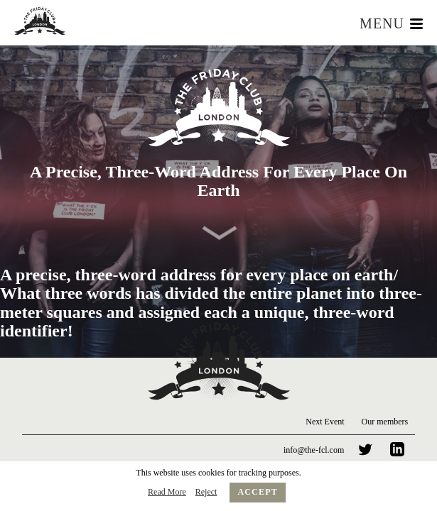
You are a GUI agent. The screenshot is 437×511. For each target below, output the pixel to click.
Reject (206, 492)
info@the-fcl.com (314, 450)
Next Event (325, 422)
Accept (257, 492)
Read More (167, 492)
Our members (385, 422)
